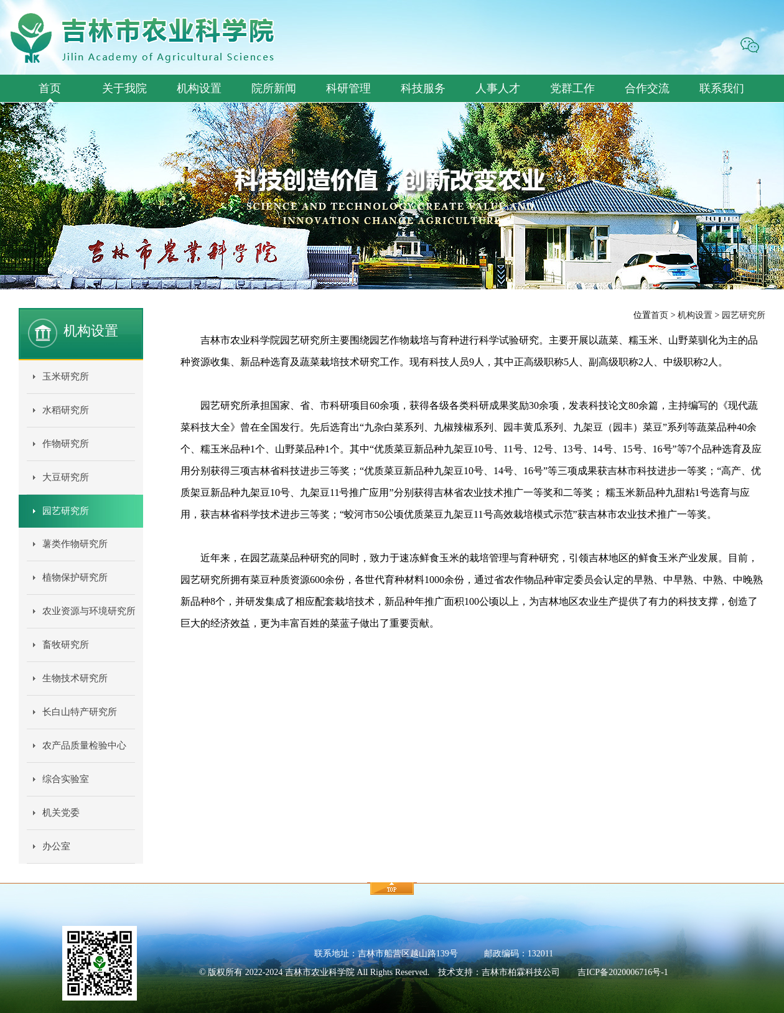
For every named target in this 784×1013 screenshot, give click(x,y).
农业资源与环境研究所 (88, 611)
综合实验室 (65, 779)
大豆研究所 (65, 477)
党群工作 (572, 88)
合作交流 (647, 88)
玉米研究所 (65, 376)
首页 (50, 88)
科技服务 (423, 88)
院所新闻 (273, 88)
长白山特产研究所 (79, 712)
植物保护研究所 (75, 577)
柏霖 (516, 972)
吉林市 (495, 972)
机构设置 (199, 88)
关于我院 (124, 88)
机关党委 (61, 813)
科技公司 (542, 972)
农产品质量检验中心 (84, 745)
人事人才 (497, 88)
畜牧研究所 (65, 645)
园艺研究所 (65, 511)
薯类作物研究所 (75, 544)
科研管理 (348, 88)
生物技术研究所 (75, 678)
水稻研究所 (65, 410)
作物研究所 (65, 444)
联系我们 (721, 88)
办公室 (56, 846)
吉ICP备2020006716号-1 (622, 972)
